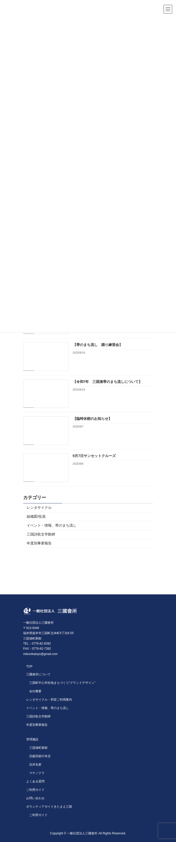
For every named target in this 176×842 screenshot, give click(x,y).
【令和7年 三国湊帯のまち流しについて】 (107, 382)
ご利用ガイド (35, 790)
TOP (29, 666)
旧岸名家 (35, 764)
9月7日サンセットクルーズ (94, 455)
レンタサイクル (39, 507)
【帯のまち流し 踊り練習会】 (98, 345)
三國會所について (38, 674)
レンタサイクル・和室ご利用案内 (49, 699)
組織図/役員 (36, 516)
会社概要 (35, 691)
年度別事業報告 (39, 543)
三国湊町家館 (38, 748)
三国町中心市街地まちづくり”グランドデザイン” (62, 683)
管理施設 (32, 739)
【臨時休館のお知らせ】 (92, 419)
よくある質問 (35, 781)
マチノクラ (37, 773)
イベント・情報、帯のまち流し (52, 525)
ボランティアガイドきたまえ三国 (49, 806)
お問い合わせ (35, 798)
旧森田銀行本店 (40, 756)
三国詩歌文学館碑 (41, 534)
